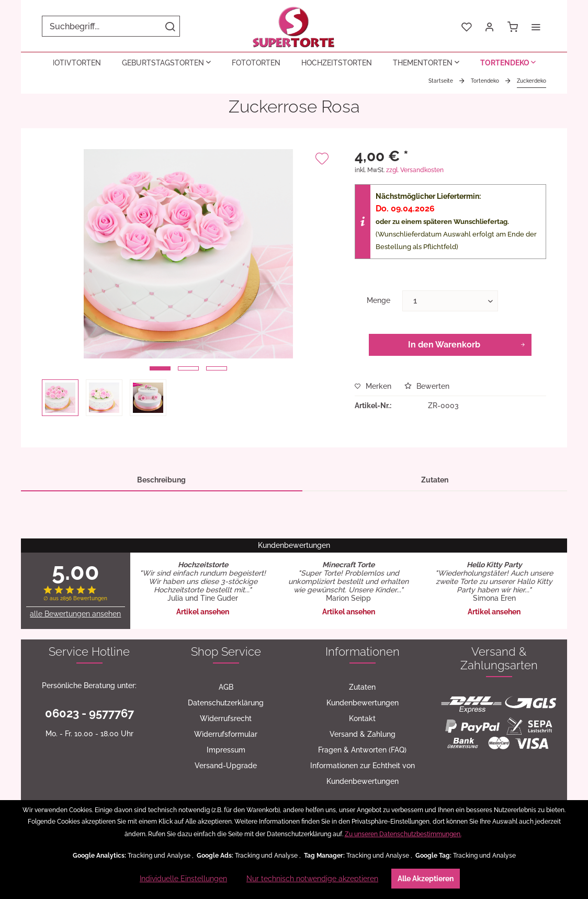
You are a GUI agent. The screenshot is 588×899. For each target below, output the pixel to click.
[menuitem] (111, 26)
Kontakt (362, 718)
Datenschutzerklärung (226, 703)
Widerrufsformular (225, 734)
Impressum (226, 750)
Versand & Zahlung (362, 734)
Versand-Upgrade (226, 765)
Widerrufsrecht (226, 718)
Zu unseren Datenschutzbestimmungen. (403, 834)
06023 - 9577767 (89, 713)
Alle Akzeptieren (426, 878)
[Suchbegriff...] (111, 26)
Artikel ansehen (202, 612)
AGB (226, 687)
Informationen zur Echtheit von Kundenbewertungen (362, 773)
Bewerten (426, 386)
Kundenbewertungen (362, 703)
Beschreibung (161, 480)
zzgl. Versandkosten (415, 170)
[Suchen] (170, 26)
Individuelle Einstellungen (183, 878)
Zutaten (434, 480)
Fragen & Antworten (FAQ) (362, 750)
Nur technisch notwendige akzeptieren (312, 878)
